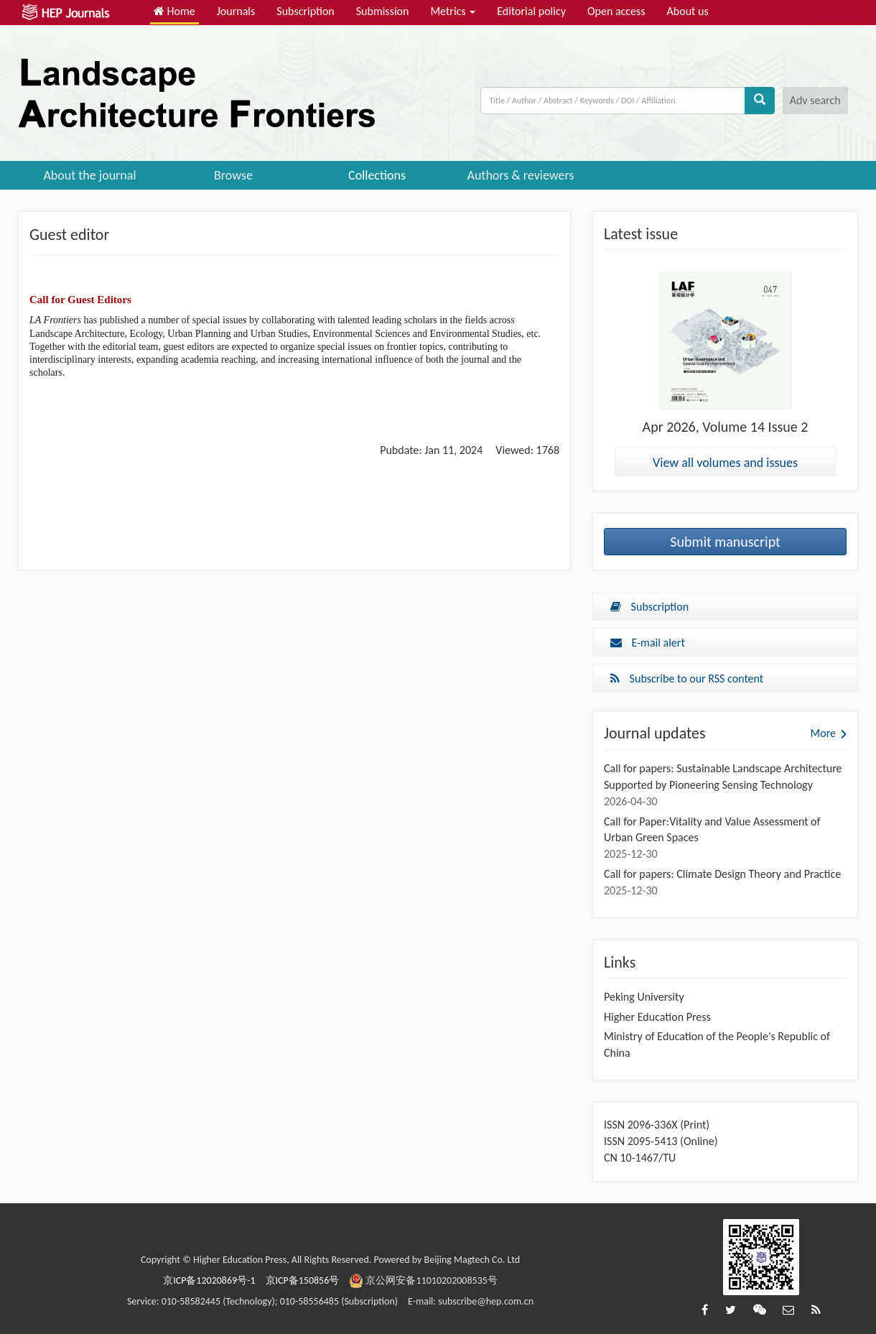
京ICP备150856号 (303, 1280)
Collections (377, 175)
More (823, 733)
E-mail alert (647, 642)
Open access (616, 11)
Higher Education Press (657, 1017)
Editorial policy (531, 11)
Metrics (452, 11)
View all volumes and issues (725, 463)
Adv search (815, 100)
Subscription (305, 11)
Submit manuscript (725, 541)
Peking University (644, 997)
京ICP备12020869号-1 (209, 1280)
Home (174, 11)
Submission (382, 11)
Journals (236, 11)
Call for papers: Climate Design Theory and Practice (722, 874)
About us (688, 11)
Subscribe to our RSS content (686, 678)
